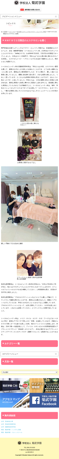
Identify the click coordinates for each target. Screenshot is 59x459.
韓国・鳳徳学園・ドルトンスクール (11, 432)
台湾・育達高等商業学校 (8, 424)
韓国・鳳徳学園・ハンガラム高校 (11, 429)
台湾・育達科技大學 (7, 421)
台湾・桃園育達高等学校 (8, 427)
